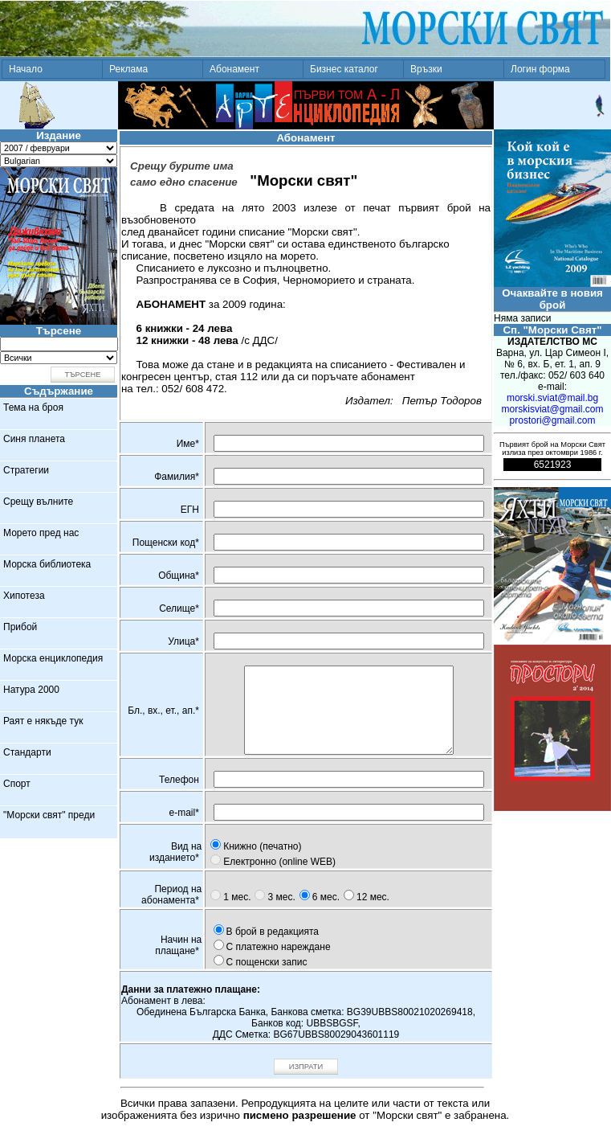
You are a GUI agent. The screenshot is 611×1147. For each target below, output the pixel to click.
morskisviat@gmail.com (553, 409)
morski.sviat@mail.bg (552, 397)
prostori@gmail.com (553, 420)
